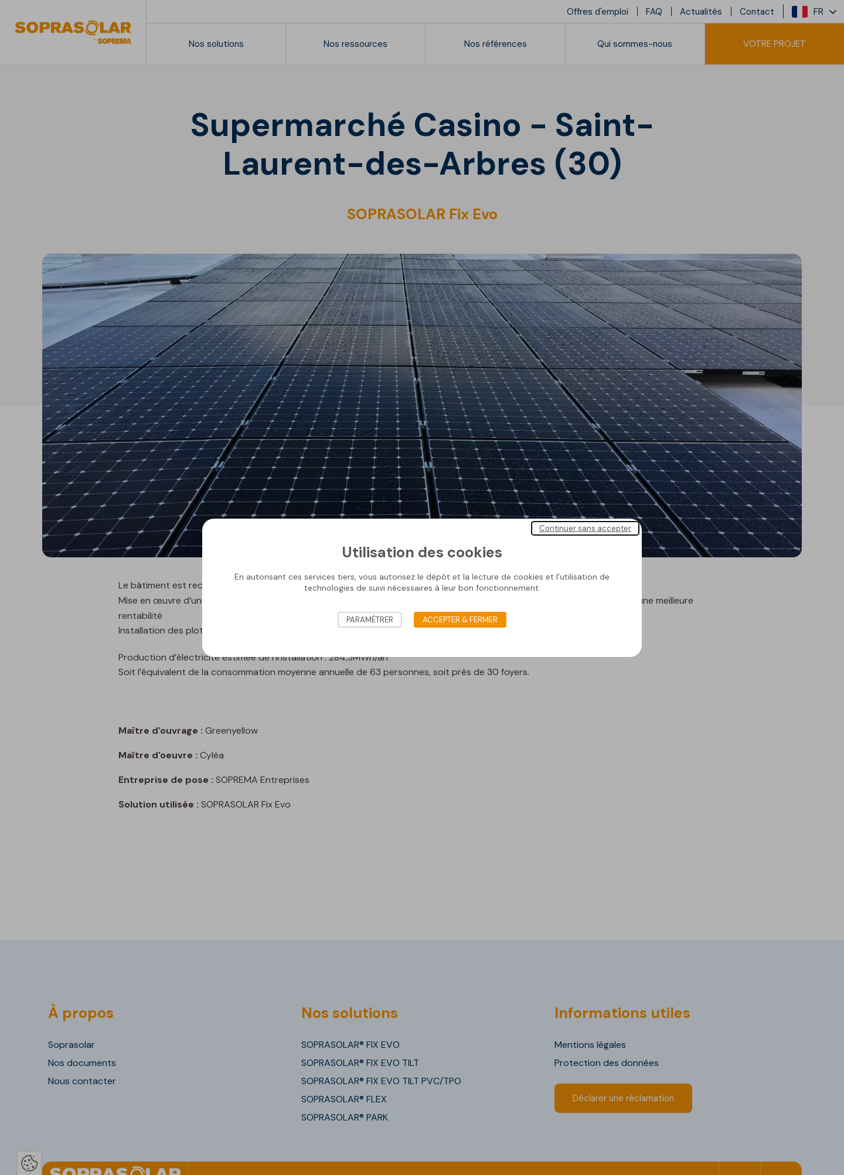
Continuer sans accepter (585, 528)
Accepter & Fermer (460, 620)
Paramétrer (369, 620)
